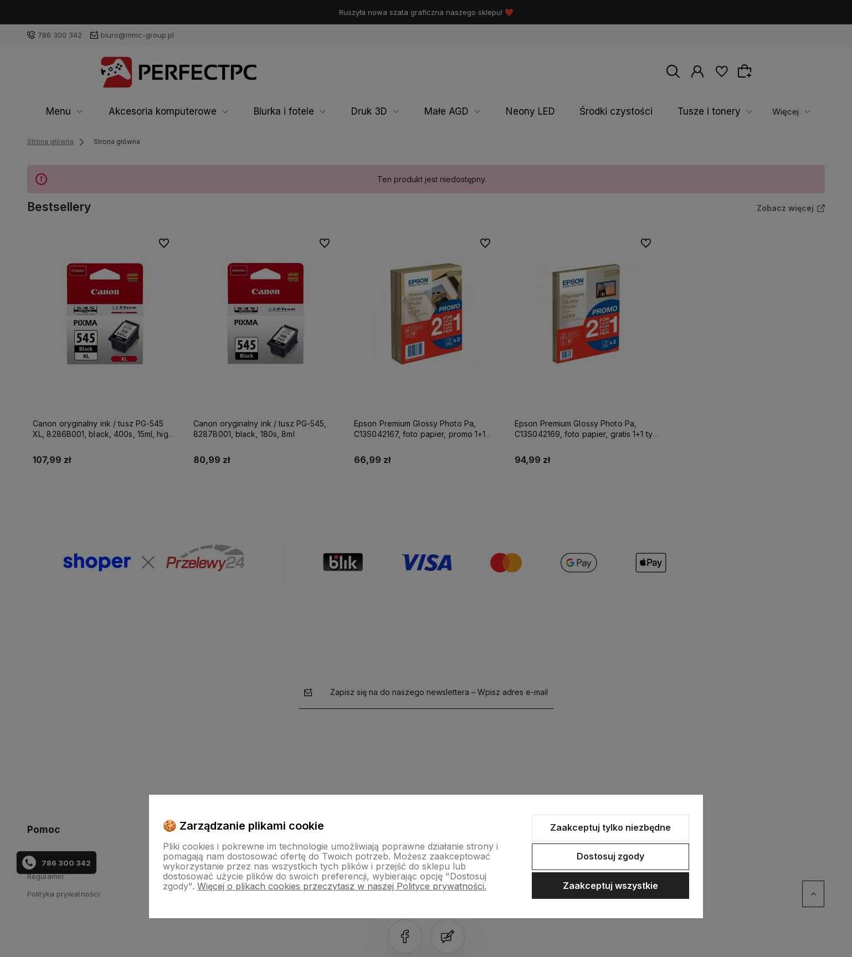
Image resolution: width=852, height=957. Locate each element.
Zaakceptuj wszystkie (610, 885)
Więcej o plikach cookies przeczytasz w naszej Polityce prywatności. (341, 886)
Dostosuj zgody (610, 856)
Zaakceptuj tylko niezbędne (610, 827)
